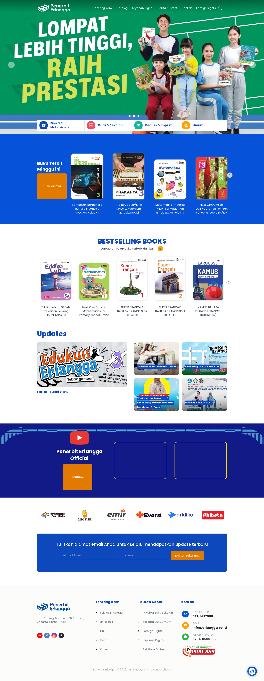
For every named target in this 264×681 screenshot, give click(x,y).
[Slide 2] (134, 116)
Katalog (122, 8)
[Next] (229, 175)
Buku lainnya (52, 186)
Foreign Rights (206, 8)
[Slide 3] (138, 116)
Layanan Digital (142, 8)
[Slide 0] (126, 116)
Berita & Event (167, 8)
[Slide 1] (130, 116)
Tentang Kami (102, 8)
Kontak (187, 8)
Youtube (77, 477)
